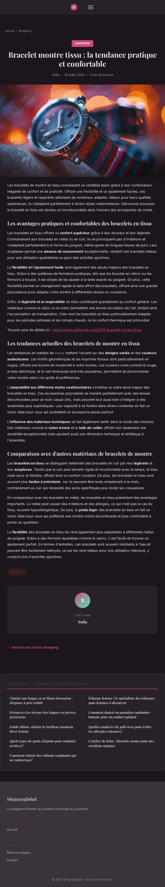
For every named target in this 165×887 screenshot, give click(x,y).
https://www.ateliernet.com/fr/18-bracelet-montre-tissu (97, 330)
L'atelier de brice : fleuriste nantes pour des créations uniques (121, 743)
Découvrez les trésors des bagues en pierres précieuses (43, 714)
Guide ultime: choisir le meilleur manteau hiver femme (41, 729)
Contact (12, 860)
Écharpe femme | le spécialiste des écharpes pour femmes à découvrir (122, 700)
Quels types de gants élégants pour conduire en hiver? (43, 743)
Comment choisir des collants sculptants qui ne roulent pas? (43, 757)
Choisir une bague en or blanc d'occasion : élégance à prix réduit (41, 700)
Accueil (10, 30)
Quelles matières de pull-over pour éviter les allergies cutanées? (120, 729)
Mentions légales (19, 852)
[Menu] (90, 7)
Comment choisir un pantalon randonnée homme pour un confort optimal (119, 714)
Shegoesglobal (22, 799)
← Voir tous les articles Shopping (33, 647)
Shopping (25, 30)
